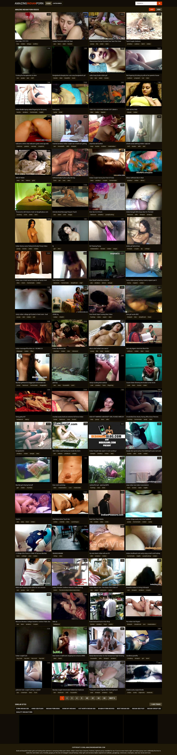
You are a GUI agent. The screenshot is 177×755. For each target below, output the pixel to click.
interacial (75, 351)
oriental (62, 522)
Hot (152, 9)
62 (99, 698)
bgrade (103, 112)
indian (23, 44)
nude (139, 453)
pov (144, 624)
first (18, 44)
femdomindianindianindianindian (69, 590)
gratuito (26, 146)
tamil (143, 44)
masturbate (77, 487)
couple (105, 180)
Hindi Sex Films (37, 708)
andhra (35, 44)
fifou (32, 351)
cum (70, 487)
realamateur (111, 146)
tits (97, 44)
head (149, 317)
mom (23, 283)
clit (34, 317)
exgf (81, 283)
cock (25, 214)
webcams (103, 590)
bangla (110, 283)
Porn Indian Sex (22, 708)
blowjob (73, 146)
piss (30, 556)
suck (73, 78)
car (143, 78)
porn (72, 385)
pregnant (137, 78)
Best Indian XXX (123, 708)
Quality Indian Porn (24, 712)
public (111, 624)
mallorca (19, 146)
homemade (33, 112)
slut (144, 146)
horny (129, 283)
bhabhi (62, 317)
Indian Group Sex (154, 708)
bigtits (41, 112)
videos (28, 180)
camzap (33, 146)
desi (147, 78)
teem (60, 658)
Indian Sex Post (138, 708)
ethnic (142, 180)
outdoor (137, 44)
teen (59, 44)
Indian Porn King (53, 708)
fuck (55, 180)
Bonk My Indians (69, 708)
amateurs (67, 453)
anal (64, 44)
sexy (91, 146)
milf (32, 78)
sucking (19, 214)
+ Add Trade (155, 704)
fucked (70, 44)
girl (60, 180)
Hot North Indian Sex (86, 708)
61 (93, 698)
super (104, 317)
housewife (61, 146)
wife (68, 146)
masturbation (94, 249)
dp (142, 249)
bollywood (20, 419)
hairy (91, 180)
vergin (115, 249)
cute (91, 385)
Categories (57, 3)
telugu (29, 44)
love (64, 180)
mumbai (29, 487)
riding (55, 556)
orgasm (135, 283)
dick (55, 487)
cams (110, 590)
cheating (130, 658)
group (97, 419)
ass (28, 78)
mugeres (41, 146)
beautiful (67, 78)
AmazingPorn (29, 3)
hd (91, 522)
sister (145, 385)
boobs (55, 78)
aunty (55, 112)
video (30, 249)
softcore (129, 351)
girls (33, 180)
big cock (19, 658)
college (147, 249)
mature (60, 453)
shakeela (149, 692)
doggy (70, 214)
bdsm (55, 590)
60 (87, 698)
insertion (56, 351)
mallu (97, 112)
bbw (61, 78)
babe (140, 487)
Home (48, 3)
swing (27, 419)
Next (112, 698)
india (106, 522)
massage (19, 351)
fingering (110, 385)
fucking (92, 317)
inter (68, 351)
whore (104, 283)
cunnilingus (75, 522)
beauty (129, 112)
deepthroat (74, 283)
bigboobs (142, 692)
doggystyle (43, 385)
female (103, 249)
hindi (60, 112)
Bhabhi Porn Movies (106, 708)
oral (128, 590)
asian (101, 44)
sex (55, 44)
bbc (135, 317)
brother (103, 146)
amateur (129, 44)
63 (104, 698)
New (158, 9)
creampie (24, 692)
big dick (26, 658)
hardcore (93, 214)
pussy (92, 44)
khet (103, 487)
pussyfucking (110, 214)
